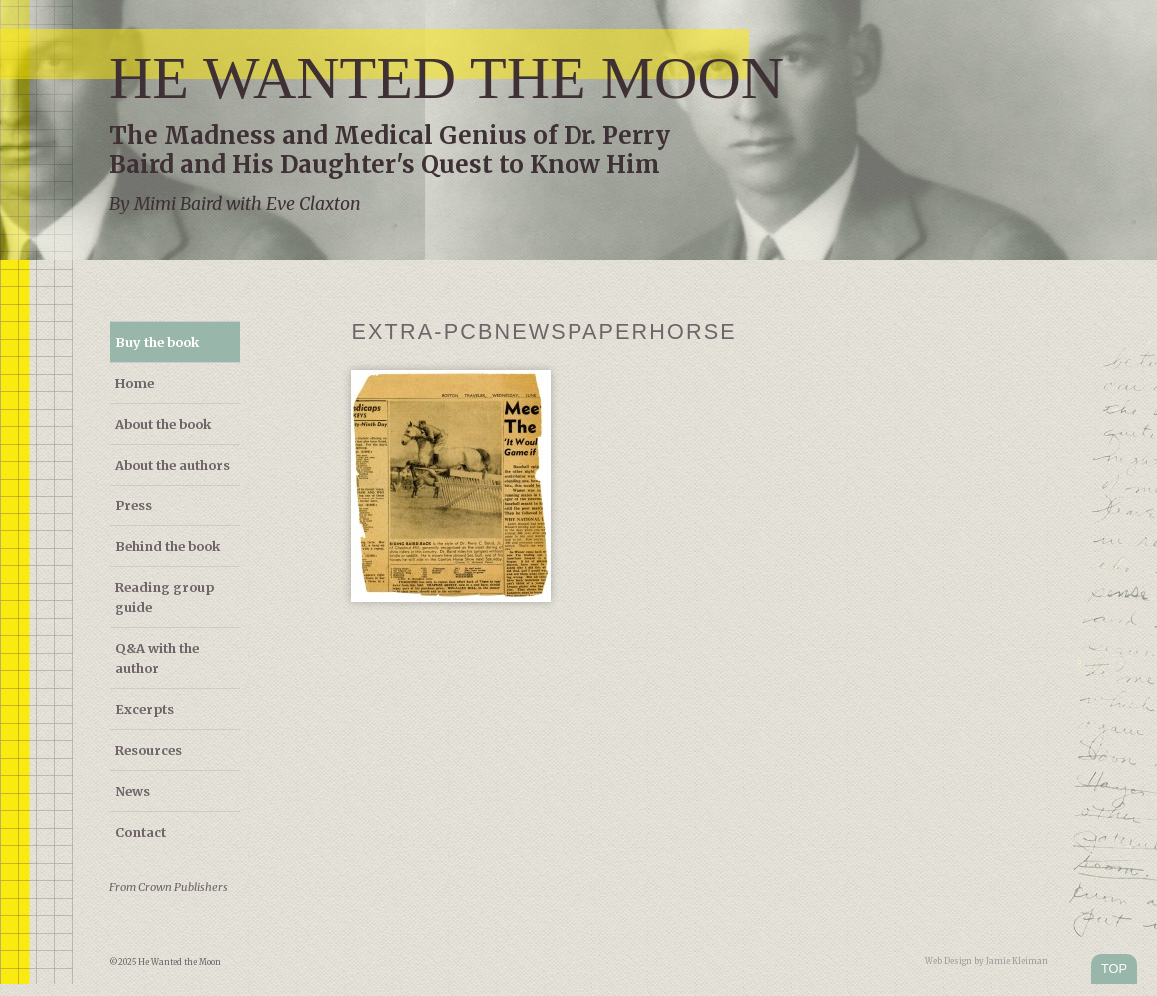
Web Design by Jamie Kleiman (986, 961)
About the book (163, 424)
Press (133, 505)
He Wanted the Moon (446, 78)
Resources (148, 750)
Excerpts (144, 709)
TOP (1114, 968)
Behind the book (167, 546)
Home (134, 383)
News (132, 791)
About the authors (172, 465)
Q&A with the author (157, 658)
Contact (140, 832)
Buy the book (157, 342)
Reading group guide (164, 597)
